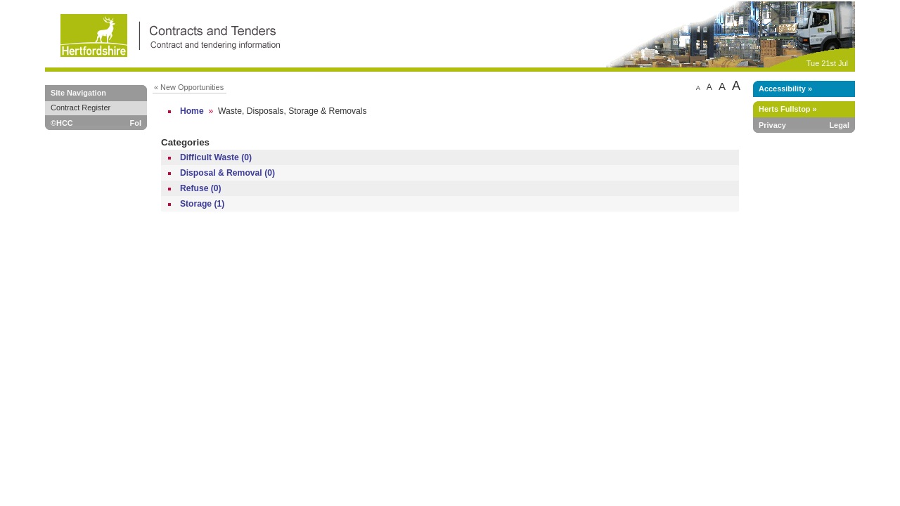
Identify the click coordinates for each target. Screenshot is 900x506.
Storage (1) (202, 204)
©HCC (62, 123)
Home (192, 111)
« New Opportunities (189, 87)
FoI (135, 123)
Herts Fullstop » (788, 109)
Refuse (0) (200, 188)
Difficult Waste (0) (216, 157)
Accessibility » (785, 88)
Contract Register (80, 107)
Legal (839, 125)
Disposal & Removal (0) (227, 173)
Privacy (772, 125)
